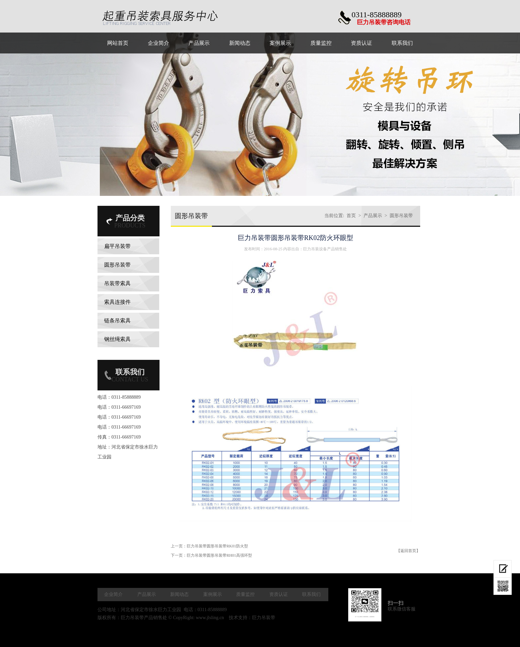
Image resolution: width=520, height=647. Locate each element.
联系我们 (311, 594)
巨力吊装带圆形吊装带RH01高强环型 (219, 555)
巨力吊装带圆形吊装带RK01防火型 (217, 546)
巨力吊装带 (263, 617)
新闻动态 (179, 594)
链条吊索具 (117, 320)
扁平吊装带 (117, 246)
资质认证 (278, 594)
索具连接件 (117, 302)
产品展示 (372, 215)
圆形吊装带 (117, 265)
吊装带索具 (117, 283)
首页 (351, 215)
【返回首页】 (408, 551)
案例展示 (212, 594)
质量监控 (245, 594)
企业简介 (113, 594)
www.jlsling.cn (210, 617)
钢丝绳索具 (117, 339)
